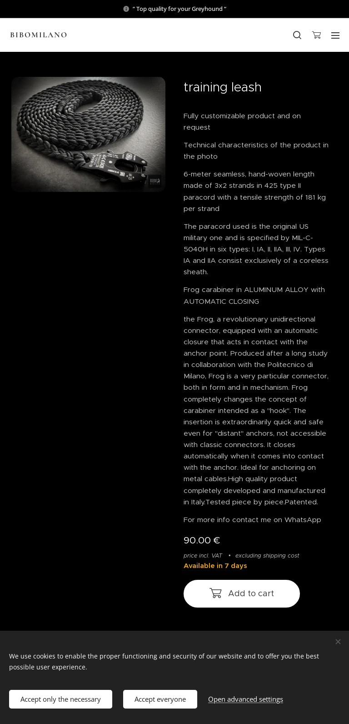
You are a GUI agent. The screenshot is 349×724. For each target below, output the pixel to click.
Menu (335, 35)
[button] (297, 35)
